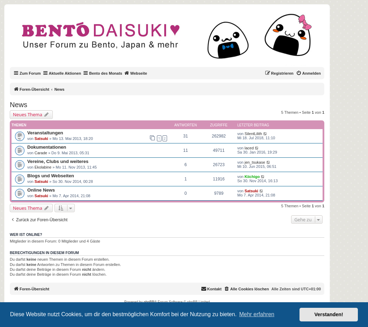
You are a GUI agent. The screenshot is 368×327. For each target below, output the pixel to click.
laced (249, 148)
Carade (41, 153)
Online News (41, 190)
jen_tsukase (255, 162)
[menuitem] (308, 73)
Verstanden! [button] (329, 314)
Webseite (135, 72)
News (18, 105)
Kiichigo (252, 176)
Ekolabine (43, 167)
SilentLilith (253, 134)
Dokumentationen (46, 147)
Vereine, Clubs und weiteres (57, 161)
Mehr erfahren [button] (256, 314)
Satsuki (41, 138)
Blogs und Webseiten (50, 175)
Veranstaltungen (45, 132)
